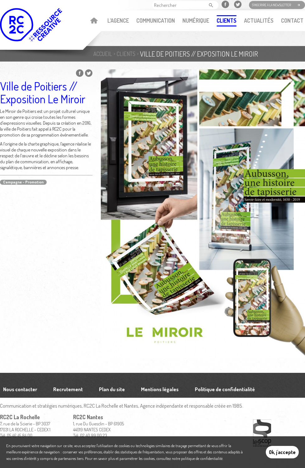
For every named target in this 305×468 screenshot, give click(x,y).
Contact (292, 20)
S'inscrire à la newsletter (271, 5)
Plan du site (112, 389)
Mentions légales (160, 389)
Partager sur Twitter (88, 73)
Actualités (259, 20)
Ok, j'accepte (282, 452)
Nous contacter (20, 389)
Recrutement (68, 389)
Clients (227, 20)
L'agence (118, 20)
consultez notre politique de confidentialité (189, 458)
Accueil (94, 21)
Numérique (195, 20)
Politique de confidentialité (225, 389)
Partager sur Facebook (79, 73)
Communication (155, 20)
